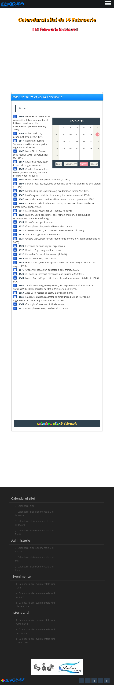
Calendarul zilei (24, 505)
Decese (94, 163)
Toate (59, 163)
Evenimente (71, 163)
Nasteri (84, 163)
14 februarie (68, 424)
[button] (108, 3)
